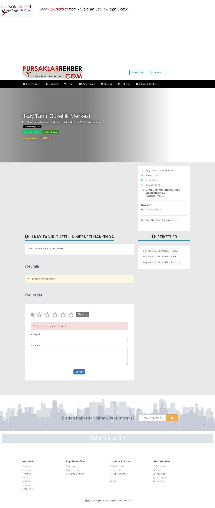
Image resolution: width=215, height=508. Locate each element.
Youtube (159, 473)
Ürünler (106, 83)
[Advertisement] (107, 42)
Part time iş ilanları (75, 473)
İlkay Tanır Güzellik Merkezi (56, 116)
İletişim (113, 481)
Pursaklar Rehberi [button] (148, 83)
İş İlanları (26, 481)
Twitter (158, 469)
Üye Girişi (155, 72)
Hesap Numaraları (119, 473)
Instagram (160, 477)
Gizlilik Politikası (117, 466)
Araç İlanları (87, 83)
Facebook (159, 466)
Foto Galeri (27, 469)
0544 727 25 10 (153, 185)
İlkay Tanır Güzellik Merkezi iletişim (160, 262)
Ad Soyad (35, 334)
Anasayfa (27, 466)
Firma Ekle (137, 72)
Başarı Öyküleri (73, 469)
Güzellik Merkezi (153, 209)
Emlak (68, 83)
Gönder (79, 371)
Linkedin (159, 481)
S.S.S (112, 477)
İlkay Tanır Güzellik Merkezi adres (159, 256)
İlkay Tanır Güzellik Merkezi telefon (160, 250)
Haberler (124, 83)
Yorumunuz (36, 345)
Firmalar (52, 83)
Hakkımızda (115, 469)
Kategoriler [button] (31, 83)
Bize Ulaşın (71, 466)
